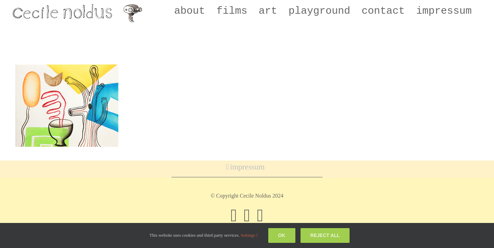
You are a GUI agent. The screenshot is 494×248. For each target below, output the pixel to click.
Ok (281, 235)
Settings (249, 235)
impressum (247, 167)
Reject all (325, 235)
